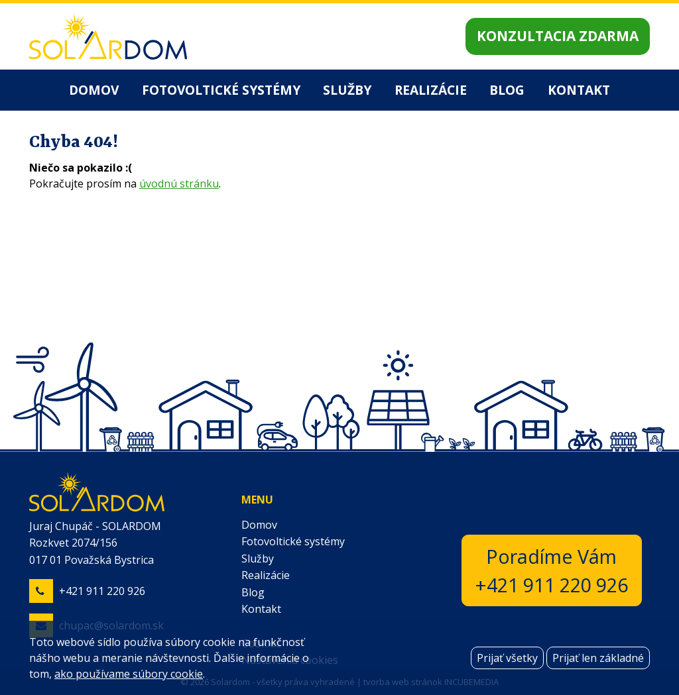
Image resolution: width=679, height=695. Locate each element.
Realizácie (431, 90)
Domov (94, 90)
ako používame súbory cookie (128, 674)
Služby (347, 90)
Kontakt (579, 90)
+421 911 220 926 (102, 591)
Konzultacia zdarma (558, 36)
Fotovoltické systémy (221, 90)
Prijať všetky (507, 658)
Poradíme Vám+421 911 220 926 (551, 570)
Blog (507, 90)
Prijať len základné (598, 658)
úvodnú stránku (179, 183)
